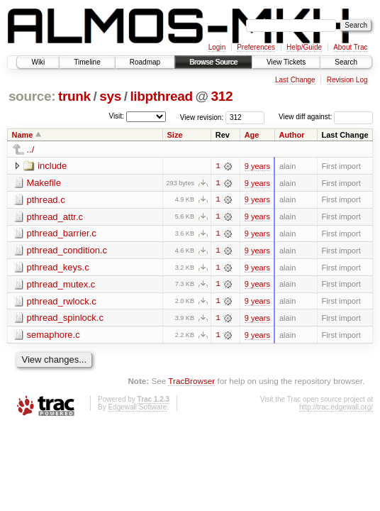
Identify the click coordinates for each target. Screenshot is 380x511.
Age (252, 135)
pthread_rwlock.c (61, 302)
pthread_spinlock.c (65, 319)
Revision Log (347, 80)
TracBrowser (191, 382)
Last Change (295, 80)
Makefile (44, 182)
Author (291, 135)
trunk (74, 96)
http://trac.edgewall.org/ (336, 408)
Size (175, 135)
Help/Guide (304, 47)
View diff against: (326, 117)
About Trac (350, 47)
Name (22, 135)
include (52, 165)
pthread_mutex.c (61, 285)
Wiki (38, 62)
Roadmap (145, 62)
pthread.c (46, 199)
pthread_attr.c (55, 216)
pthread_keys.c (58, 268)
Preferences (256, 47)
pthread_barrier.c (61, 234)
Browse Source (213, 62)
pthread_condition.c (67, 251)
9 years (257, 166)
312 (222, 96)
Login (216, 47)
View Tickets (286, 62)
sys (110, 96)
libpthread (161, 96)
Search (346, 62)
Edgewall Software (137, 408)
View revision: (202, 117)
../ (31, 149)
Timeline (87, 62)
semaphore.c (53, 336)
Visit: (116, 116)
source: (32, 96)
